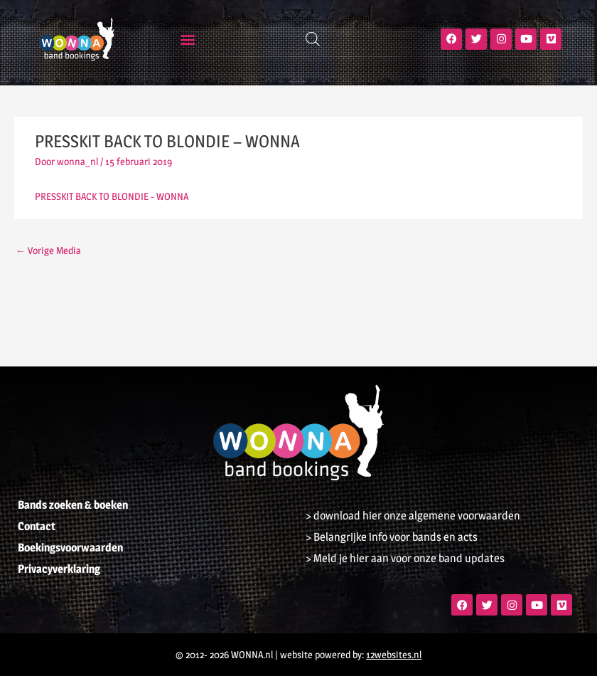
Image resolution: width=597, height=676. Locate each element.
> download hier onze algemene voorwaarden (413, 515)
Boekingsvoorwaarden (70, 547)
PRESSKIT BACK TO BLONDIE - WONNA (111, 196)
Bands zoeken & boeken (73, 505)
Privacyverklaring (59, 569)
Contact (36, 526)
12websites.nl (393, 654)
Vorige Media (48, 250)
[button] (188, 39)
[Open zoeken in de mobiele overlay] (313, 39)
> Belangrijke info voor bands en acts (392, 537)
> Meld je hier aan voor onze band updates (405, 558)
